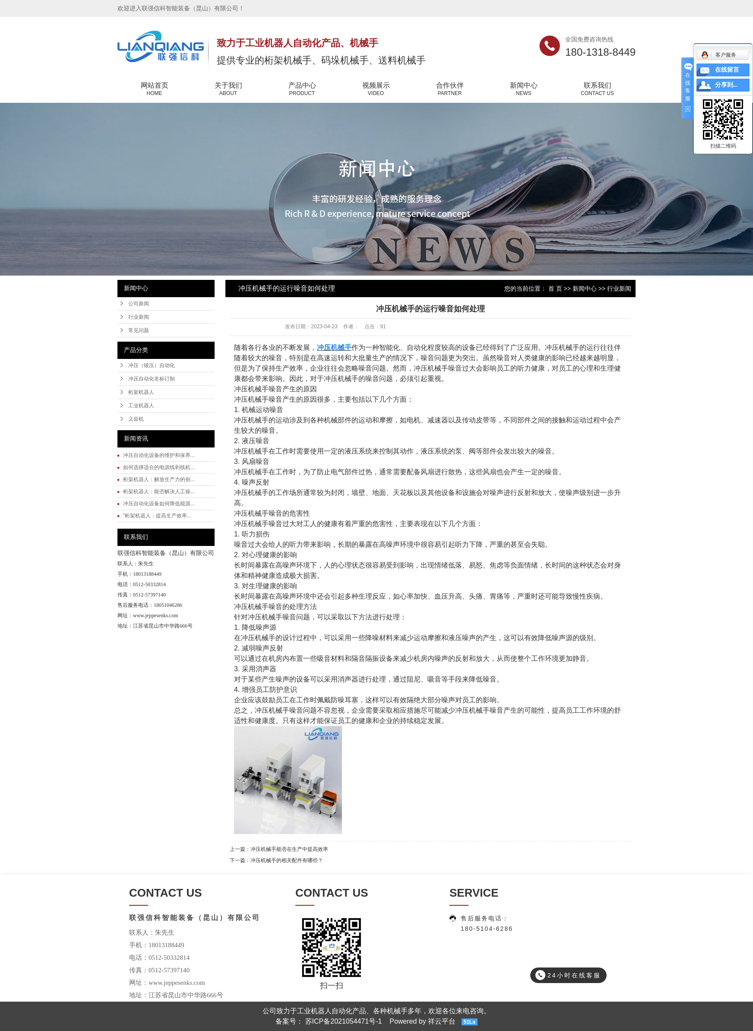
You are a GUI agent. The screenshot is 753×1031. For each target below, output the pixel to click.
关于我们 (228, 89)
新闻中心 (523, 89)
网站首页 (154, 89)
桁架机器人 (141, 392)
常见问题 (138, 330)
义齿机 (136, 419)
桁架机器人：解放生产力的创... (159, 479)
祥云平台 (442, 1021)
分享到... (726, 85)
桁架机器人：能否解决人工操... (159, 492)
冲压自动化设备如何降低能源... (159, 504)
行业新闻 (138, 317)
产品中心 (302, 89)
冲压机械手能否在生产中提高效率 (289, 849)
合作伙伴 (450, 89)
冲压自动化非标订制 (151, 379)
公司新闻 (138, 304)
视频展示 (376, 89)
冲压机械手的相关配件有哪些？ (286, 860)
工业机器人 (141, 406)
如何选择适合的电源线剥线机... (159, 467)
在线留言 (727, 70)
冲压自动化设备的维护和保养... (159, 455)
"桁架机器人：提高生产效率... (157, 516)
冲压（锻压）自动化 (151, 365)
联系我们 (597, 89)
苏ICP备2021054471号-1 (343, 1021)
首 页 (555, 288)
